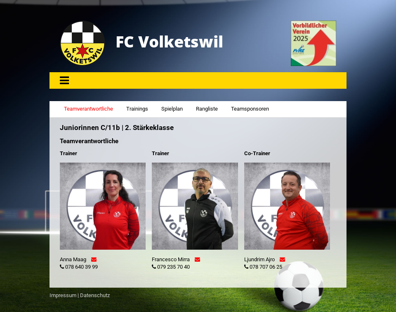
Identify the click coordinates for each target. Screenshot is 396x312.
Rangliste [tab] (207, 109)
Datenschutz (95, 295)
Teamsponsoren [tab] (250, 109)
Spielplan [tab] (172, 109)
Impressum (63, 295)
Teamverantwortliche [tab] (88, 109)
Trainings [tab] (137, 109)
